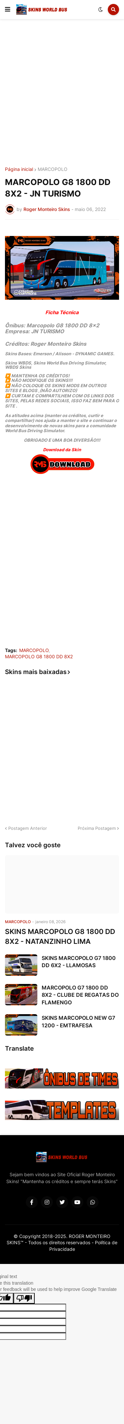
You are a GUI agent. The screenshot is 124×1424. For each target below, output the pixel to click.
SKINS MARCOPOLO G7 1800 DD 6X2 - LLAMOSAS (79, 962)
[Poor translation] (24, 1298)
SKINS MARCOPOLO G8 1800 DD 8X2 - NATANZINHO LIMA (60, 936)
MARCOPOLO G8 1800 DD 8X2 (39, 656)
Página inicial (19, 169)
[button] (7, 9)
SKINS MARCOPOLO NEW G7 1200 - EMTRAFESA (78, 1021)
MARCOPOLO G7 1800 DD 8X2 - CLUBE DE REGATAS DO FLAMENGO (80, 995)
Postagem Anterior (27, 828)
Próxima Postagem (97, 828)
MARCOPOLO (52, 169)
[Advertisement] (62, 93)
